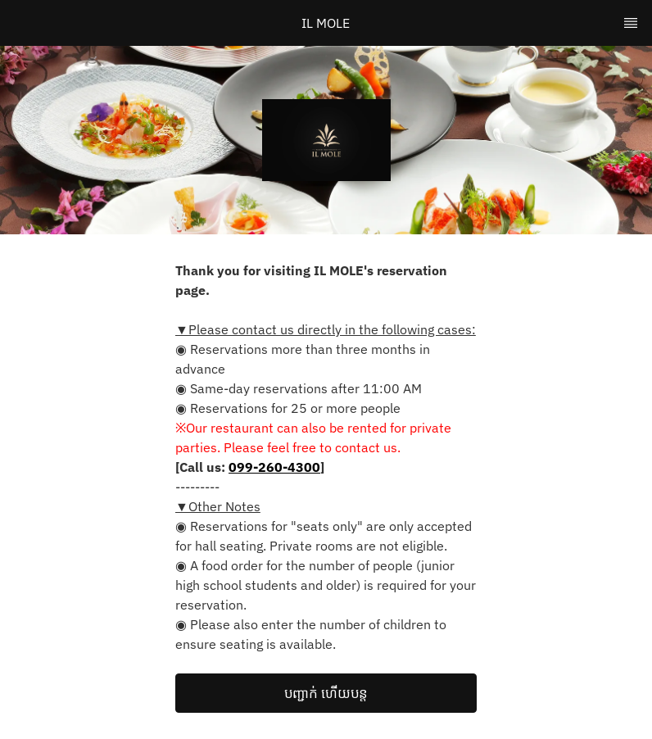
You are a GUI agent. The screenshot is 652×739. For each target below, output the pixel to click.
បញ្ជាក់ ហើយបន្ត (326, 693)
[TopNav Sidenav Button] (630, 23)
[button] (326, 693)
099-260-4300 (274, 467)
